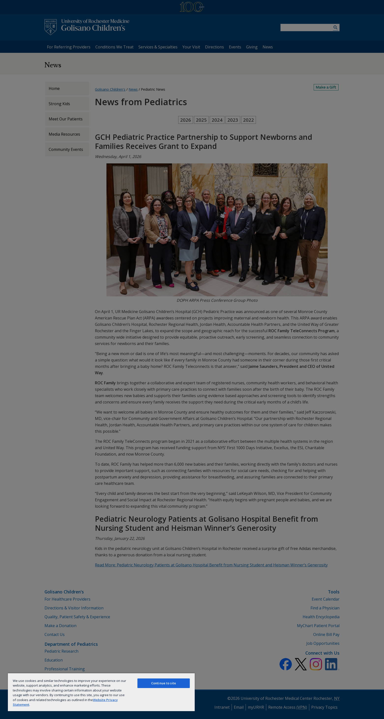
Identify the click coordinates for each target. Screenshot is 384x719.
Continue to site (163, 683)
